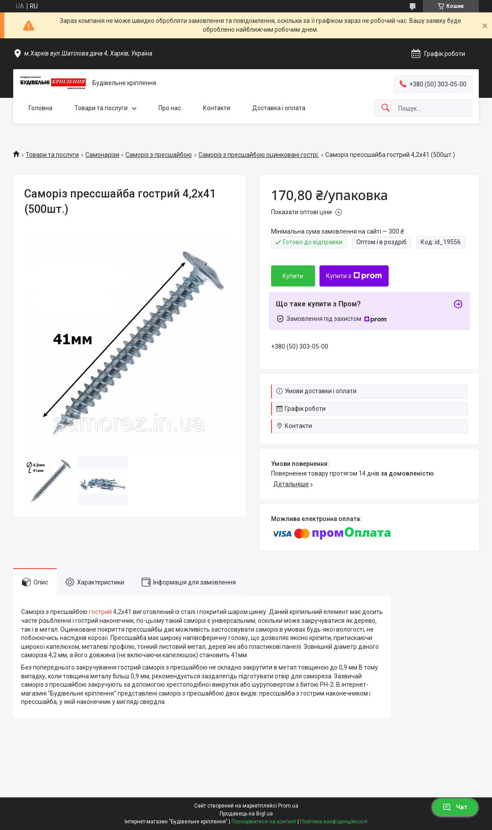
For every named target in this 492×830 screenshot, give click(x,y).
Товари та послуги (101, 108)
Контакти (216, 108)
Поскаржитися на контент (263, 822)
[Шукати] (385, 108)
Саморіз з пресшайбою (158, 154)
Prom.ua (288, 806)
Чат (455, 807)
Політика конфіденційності (333, 822)
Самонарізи (102, 154)
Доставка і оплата (278, 108)
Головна (40, 108)
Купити (293, 275)
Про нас (169, 108)
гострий (100, 611)
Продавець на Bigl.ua (246, 814)
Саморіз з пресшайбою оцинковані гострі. (258, 154)
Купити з (354, 276)
